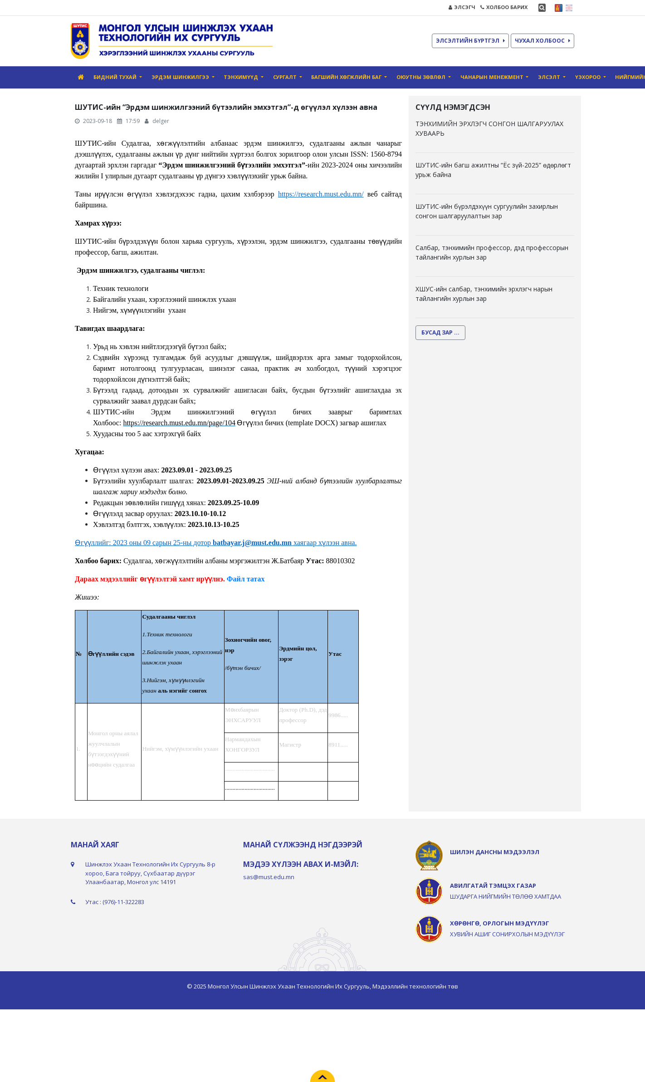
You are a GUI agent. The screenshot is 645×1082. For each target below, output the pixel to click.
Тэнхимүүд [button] (241, 77)
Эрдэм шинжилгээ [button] (180, 77)
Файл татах (246, 579)
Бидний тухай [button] (115, 77)
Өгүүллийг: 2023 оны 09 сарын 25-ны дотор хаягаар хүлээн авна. (216, 542)
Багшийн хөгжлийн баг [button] (347, 77)
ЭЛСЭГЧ (462, 7)
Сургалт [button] (285, 77)
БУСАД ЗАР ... (440, 332)
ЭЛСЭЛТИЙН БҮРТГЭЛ (470, 40)
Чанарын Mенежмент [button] (492, 77)
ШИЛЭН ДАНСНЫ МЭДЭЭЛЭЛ (494, 852)
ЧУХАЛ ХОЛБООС (542, 40)
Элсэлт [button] (550, 77)
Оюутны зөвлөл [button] (421, 77)
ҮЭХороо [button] (588, 77)
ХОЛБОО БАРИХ (504, 7)
